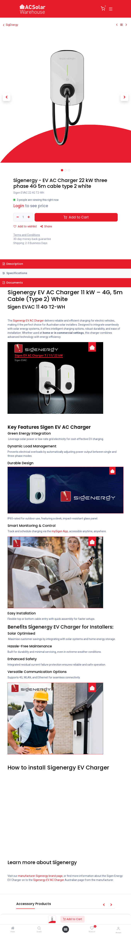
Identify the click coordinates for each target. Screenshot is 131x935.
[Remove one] (17, 217)
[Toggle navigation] (111, 8)
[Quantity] (23, 217)
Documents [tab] (13, 283)
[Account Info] (118, 928)
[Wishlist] (91, 928)
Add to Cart (72, 919)
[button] (6, 97)
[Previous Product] (117, 24)
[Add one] (29, 217)
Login (18, 206)
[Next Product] (126, 24)
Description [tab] (13, 264)
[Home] (12, 928)
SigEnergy (10, 25)
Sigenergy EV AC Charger (28, 320)
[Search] (39, 928)
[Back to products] (121, 25)
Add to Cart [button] (76, 217)
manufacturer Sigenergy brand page (40, 875)
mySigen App (60, 531)
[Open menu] (65, 929)
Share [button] (46, 226)
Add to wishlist (25, 226)
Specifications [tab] (15, 273)
